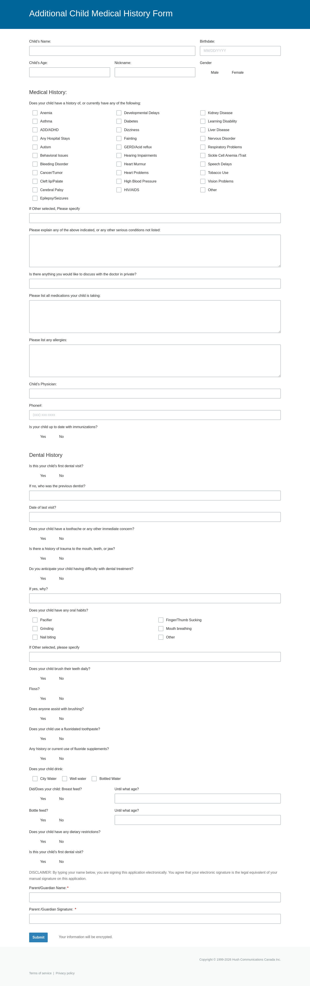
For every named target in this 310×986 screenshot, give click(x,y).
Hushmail (46, 960)
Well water (74, 778)
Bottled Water (106, 778)
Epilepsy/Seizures (50, 198)
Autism (41, 147)
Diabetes (127, 121)
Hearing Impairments (136, 155)
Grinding (42, 628)
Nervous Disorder (217, 138)
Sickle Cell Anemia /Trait (223, 155)
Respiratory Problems (221, 147)
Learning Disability (218, 121)
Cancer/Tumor (47, 172)
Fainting (126, 138)
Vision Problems (216, 181)
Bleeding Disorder (50, 164)
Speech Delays (216, 164)
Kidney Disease (216, 112)
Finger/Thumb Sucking (180, 620)
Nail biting (44, 637)
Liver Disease (214, 129)
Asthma (42, 121)
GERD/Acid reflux (134, 147)
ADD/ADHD (45, 129)
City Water (44, 778)
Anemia (42, 112)
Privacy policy (65, 973)
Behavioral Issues (50, 155)
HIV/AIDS (127, 189)
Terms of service (40, 973)
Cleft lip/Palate (47, 181)
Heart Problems (132, 172)
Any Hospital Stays (51, 138)
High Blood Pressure (136, 181)
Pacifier (42, 620)
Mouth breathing (175, 628)
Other (208, 189)
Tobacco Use (214, 172)
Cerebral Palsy (47, 189)
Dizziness (127, 129)
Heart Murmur (131, 164)
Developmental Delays (137, 112)
